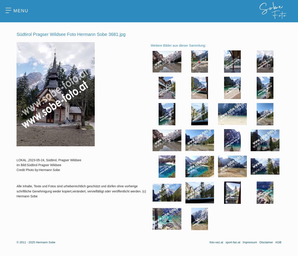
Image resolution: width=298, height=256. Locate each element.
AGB (278, 242)
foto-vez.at (216, 242)
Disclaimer (266, 242)
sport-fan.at (233, 242)
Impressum (250, 242)
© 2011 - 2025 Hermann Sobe (36, 242)
